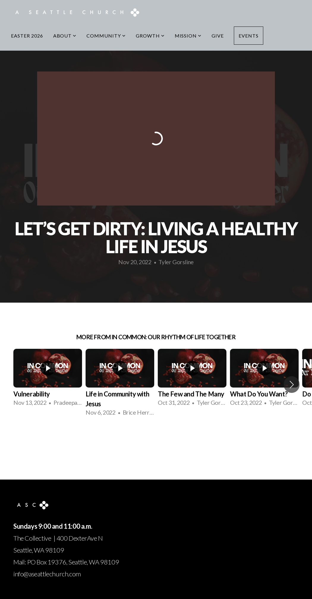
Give (218, 35)
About (65, 35)
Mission (188, 35)
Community (106, 35)
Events (249, 35)
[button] (292, 384)
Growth (150, 35)
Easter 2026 (27, 35)
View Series (156, 439)
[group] (47, 380)
